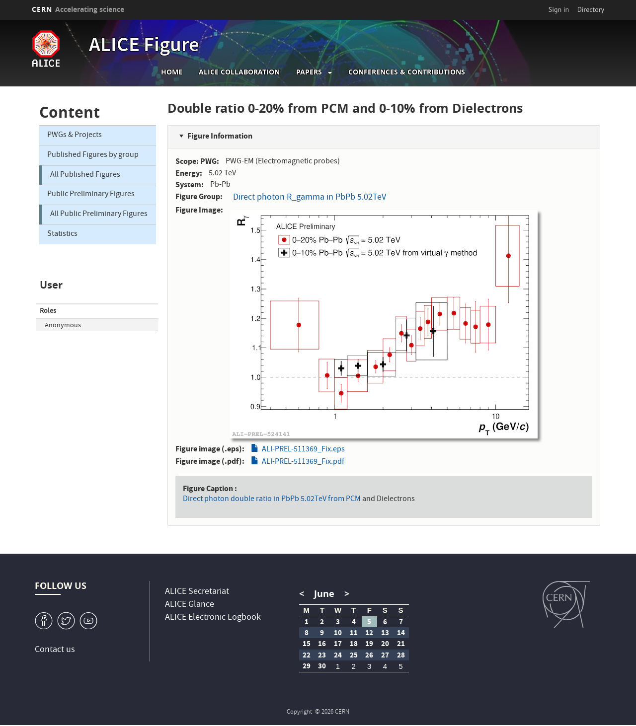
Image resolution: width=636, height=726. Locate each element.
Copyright (300, 712)
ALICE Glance (189, 605)
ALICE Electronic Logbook (213, 618)
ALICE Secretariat (197, 592)
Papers (309, 72)
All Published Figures (85, 175)
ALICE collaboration (239, 72)
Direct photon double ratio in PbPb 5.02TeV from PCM (272, 500)
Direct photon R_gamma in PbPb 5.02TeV (309, 198)
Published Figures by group (93, 155)
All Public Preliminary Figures (99, 214)
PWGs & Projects (74, 136)
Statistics (62, 234)
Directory (590, 9)
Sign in (559, 9)
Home (171, 72)
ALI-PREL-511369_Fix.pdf (303, 462)
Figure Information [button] (219, 136)
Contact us (55, 650)
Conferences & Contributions (406, 72)
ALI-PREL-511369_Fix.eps (303, 450)
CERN (78, 9)
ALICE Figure (144, 47)
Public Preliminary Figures (91, 195)
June (324, 593)
